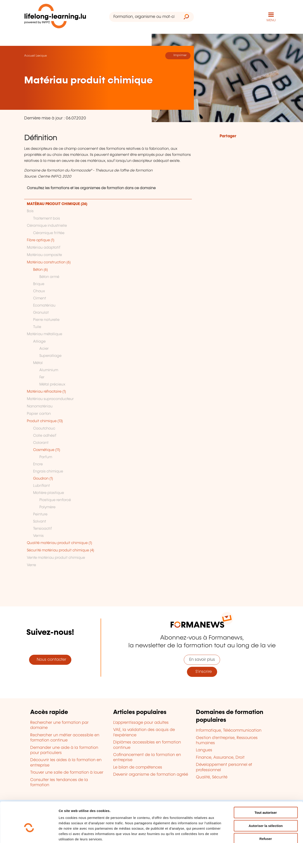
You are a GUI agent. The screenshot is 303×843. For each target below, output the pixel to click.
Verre (31, 565)
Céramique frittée (48, 233)
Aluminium (48, 370)
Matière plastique (48, 493)
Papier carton (39, 413)
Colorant (41, 443)
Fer (41, 377)
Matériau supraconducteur (50, 399)
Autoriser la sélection (266, 801)
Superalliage (50, 356)
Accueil (29, 55)
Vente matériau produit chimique (56, 557)
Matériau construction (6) (49, 262)
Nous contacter (50, 659)
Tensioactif (42, 528)
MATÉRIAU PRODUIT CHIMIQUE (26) (57, 204)
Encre (38, 464)
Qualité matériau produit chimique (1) (59, 543)
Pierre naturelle (46, 320)
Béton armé (49, 277)
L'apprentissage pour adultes (141, 722)
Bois (30, 211)
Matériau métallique (44, 334)
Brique (38, 284)
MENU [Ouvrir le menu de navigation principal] (271, 20)
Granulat (41, 312)
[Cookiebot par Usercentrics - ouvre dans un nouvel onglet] (29, 834)
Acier (44, 348)
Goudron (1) (43, 478)
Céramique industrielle (47, 225)
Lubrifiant (41, 485)
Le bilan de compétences (137, 767)
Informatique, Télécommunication (228, 730)
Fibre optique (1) (40, 240)
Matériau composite (44, 255)
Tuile (37, 327)
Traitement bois (46, 218)
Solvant (39, 521)
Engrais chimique (48, 471)
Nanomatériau (40, 406)
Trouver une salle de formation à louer (66, 772)
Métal (38, 363)
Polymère (47, 507)
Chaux (39, 291)
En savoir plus (202, 659)
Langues (204, 750)
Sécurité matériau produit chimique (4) (60, 550)
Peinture (40, 514)
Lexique (41, 55)
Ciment (39, 298)
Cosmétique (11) (46, 450)
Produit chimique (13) (45, 421)
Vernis (38, 536)
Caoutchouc (44, 428)
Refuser (265, 814)
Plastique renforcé (55, 500)
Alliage (39, 341)
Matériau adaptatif (43, 247)
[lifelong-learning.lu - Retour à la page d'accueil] (55, 17)
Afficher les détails (246, 834)
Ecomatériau (44, 305)
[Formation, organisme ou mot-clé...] (144, 17)
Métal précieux (52, 384)
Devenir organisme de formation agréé (150, 774)
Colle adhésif (44, 435)
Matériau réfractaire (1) (46, 391)
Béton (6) (40, 269)
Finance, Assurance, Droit (220, 757)
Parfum (45, 457)
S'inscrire (202, 671)
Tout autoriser (265, 788)
